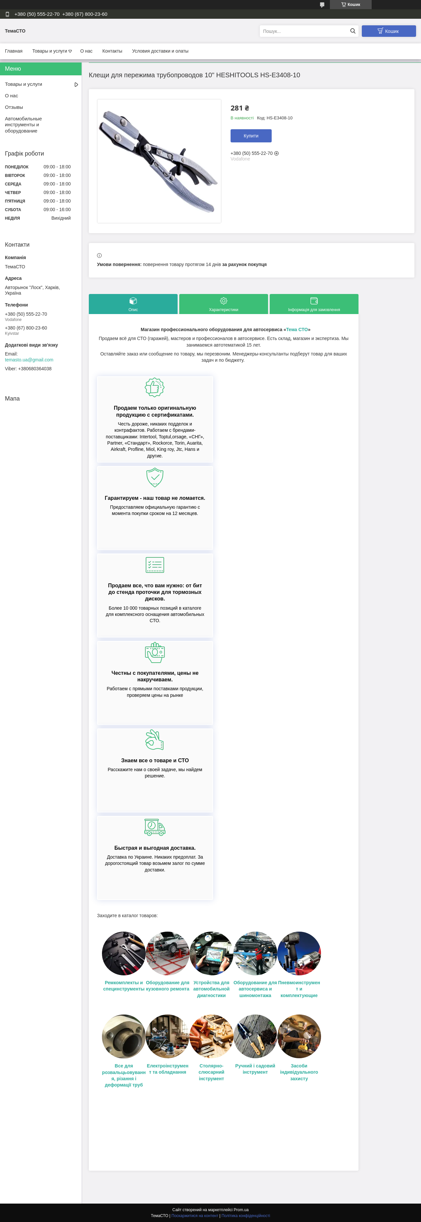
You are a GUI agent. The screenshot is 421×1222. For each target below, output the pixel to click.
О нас (86, 51)
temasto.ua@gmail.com (29, 359)
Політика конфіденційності (245, 1215)
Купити (251, 135)
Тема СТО (297, 329)
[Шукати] (353, 31)
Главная (13, 51)
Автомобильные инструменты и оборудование (23, 125)
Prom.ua (241, 1210)
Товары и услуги (49, 51)
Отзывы (14, 107)
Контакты (112, 51)
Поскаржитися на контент (194, 1215)
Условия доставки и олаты (160, 51)
